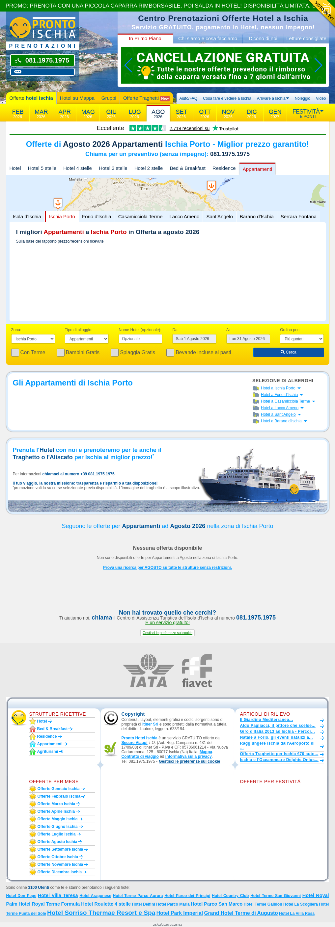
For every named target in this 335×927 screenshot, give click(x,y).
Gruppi (108, 98)
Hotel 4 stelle (77, 168)
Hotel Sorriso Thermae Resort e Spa (101, 912)
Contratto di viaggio (140, 756)
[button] (167, 632)
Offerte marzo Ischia (56, 804)
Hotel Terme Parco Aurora (138, 895)
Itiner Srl (150, 724)
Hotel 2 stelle (148, 168)
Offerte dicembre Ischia (60, 872)
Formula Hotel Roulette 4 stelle (96, 904)
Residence (224, 168)
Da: (175, 330)
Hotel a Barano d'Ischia (281, 421)
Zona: (16, 330)
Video (321, 98)
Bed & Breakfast (187, 168)
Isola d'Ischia (27, 216)
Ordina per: (290, 330)
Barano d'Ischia (257, 216)
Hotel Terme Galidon (263, 904)
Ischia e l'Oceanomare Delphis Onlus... (279, 759)
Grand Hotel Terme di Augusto (241, 913)
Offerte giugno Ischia (58, 826)
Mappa (206, 752)
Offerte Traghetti (146, 98)
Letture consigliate (306, 38)
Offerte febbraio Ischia (59, 796)
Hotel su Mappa (77, 98)
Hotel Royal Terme (39, 904)
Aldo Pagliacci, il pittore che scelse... (278, 725)
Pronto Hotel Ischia (139, 738)
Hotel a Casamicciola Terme (285, 401)
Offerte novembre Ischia (60, 864)
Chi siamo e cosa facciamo (207, 38)
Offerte (31, 98)
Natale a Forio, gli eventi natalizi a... (276, 737)
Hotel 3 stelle (113, 168)
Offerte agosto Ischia (57, 841)
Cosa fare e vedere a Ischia (227, 98)
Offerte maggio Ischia (58, 819)
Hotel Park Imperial (179, 913)
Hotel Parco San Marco (216, 904)
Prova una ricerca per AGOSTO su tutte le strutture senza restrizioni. (167, 567)
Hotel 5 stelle (42, 168)
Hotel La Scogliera (300, 904)
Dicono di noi (263, 38)
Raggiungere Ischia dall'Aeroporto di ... (277, 745)
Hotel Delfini (143, 904)
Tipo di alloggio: (79, 330)
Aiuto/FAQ (188, 98)
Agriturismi (47, 751)
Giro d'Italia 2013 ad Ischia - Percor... (277, 731)
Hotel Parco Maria (173, 904)
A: (228, 330)
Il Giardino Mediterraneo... (266, 719)
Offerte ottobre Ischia (58, 857)
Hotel (15, 168)
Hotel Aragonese (95, 895)
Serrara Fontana (299, 216)
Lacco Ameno (184, 216)
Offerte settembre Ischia (60, 849)
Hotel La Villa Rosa (297, 913)
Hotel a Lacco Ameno (279, 408)
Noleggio (302, 98)
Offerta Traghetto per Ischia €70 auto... (279, 754)
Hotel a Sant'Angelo (278, 414)
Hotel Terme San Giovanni (275, 895)
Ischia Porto (62, 216)
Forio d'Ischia (96, 216)
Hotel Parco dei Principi (187, 895)
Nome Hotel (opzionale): (140, 330)
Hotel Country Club (230, 895)
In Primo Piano (145, 38)
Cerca (288, 352)
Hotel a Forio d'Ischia (279, 394)
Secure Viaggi (135, 742)
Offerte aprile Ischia (56, 811)
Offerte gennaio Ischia (59, 788)
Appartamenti (257, 169)
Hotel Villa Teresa (58, 895)
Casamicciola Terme (140, 216)
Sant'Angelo (219, 216)
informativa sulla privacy (188, 756)
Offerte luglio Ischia (57, 834)
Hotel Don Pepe (21, 895)
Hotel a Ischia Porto (278, 388)
